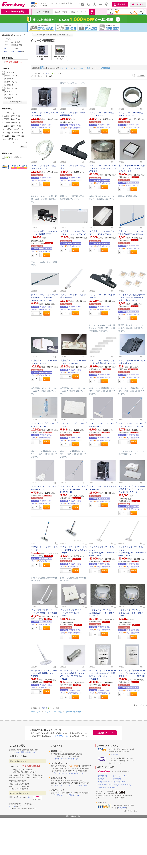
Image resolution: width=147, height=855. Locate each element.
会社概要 (114, 754)
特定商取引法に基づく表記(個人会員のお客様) (114, 785)
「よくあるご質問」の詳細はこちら (23, 752)
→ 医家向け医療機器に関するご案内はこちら (52, 35)
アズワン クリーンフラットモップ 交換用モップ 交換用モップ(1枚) (73, 550)
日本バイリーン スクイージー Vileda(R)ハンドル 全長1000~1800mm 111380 (44, 297)
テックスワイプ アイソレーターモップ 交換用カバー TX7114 (73, 613)
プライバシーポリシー (121, 776)
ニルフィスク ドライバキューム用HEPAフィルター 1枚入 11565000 (102, 613)
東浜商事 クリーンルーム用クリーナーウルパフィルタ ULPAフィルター (131, 168)
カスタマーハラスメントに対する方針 (111, 782)
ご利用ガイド (103, 776)
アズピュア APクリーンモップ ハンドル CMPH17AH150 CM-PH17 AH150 (74, 489)
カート (46, 131)
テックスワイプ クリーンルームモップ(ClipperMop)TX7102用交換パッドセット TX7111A (131, 673)
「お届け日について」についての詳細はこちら (70, 785)
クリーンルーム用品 (12, 42)
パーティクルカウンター (11, 52)
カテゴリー (35, 712)
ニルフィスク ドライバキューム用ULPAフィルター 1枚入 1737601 (131, 613)
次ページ (141, 75)
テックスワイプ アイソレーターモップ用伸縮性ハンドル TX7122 (44, 673)
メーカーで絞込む (15, 102)
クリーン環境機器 (11, 45)
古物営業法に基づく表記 (107, 788)
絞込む (23, 146)
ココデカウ (122, 808)
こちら (28, 797)
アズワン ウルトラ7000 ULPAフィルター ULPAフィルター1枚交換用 (102, 168)
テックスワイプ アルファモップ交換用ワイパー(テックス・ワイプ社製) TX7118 (131, 489)
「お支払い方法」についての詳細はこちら (68, 773)
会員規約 (101, 779)
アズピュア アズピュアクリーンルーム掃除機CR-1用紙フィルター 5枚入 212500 (131, 297)
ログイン (12, 806)
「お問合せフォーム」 (60, 736)
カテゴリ (7, 39)
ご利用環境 (117, 779)
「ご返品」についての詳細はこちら (66, 795)
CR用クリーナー (8, 48)
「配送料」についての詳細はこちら (66, 759)
